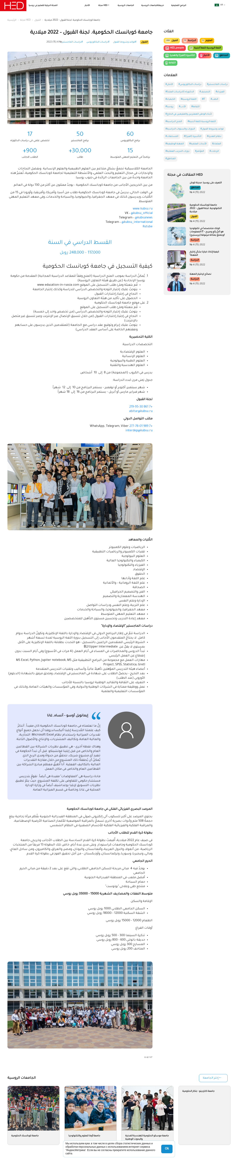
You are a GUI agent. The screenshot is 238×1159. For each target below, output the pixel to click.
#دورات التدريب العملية (177, 151)
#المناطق (170, 159)
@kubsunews (143, 218)
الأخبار (87, 5)
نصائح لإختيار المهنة (200, 274)
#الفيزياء (220, 92)
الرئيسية (11, 20)
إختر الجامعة (210, 1078)
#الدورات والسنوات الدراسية (180, 129)
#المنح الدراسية (173, 121)
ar (218, 5)
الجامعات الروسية (126, 5)
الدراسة (190, 40)
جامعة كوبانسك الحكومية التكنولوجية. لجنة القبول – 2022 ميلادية (206, 208)
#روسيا (169, 106)
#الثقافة (195, 106)
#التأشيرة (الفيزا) (192, 136)
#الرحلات (214, 151)
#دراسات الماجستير (72, 42)
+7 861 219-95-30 (140, 407)
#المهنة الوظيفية (174, 144)
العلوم (207, 40)
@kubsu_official (141, 213)
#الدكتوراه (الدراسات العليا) (179, 92)
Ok (167, 1149)
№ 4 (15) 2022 (54, 42)
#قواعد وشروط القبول (124, 42)
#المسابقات (171, 136)
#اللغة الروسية (188, 99)
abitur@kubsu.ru (140, 411)
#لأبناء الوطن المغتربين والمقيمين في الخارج (188, 114)
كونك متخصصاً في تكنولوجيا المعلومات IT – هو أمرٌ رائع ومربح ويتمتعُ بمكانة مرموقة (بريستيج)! (207, 232)
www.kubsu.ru (142, 209)
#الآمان (169, 84)
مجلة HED (102, 5)
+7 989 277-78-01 (140, 426)
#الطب (214, 99)
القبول (37, 20)
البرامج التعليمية (178, 5)
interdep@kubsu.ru (139, 430)
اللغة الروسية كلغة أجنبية (205, 48)
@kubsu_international (137, 222)
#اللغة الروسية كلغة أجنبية (202, 121)
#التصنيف (205, 92)
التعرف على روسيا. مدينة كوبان (206, 183)
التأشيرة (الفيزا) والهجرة (180, 55)
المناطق (221, 55)
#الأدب (182, 106)
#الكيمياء (170, 99)
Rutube (147, 226)
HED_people (174, 48)
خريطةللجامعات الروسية (152, 5)
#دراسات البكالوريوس (97, 42)
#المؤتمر (199, 151)
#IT (203, 99)
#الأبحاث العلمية (198, 144)
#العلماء (216, 144)
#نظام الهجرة (214, 136)
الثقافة (170, 63)
